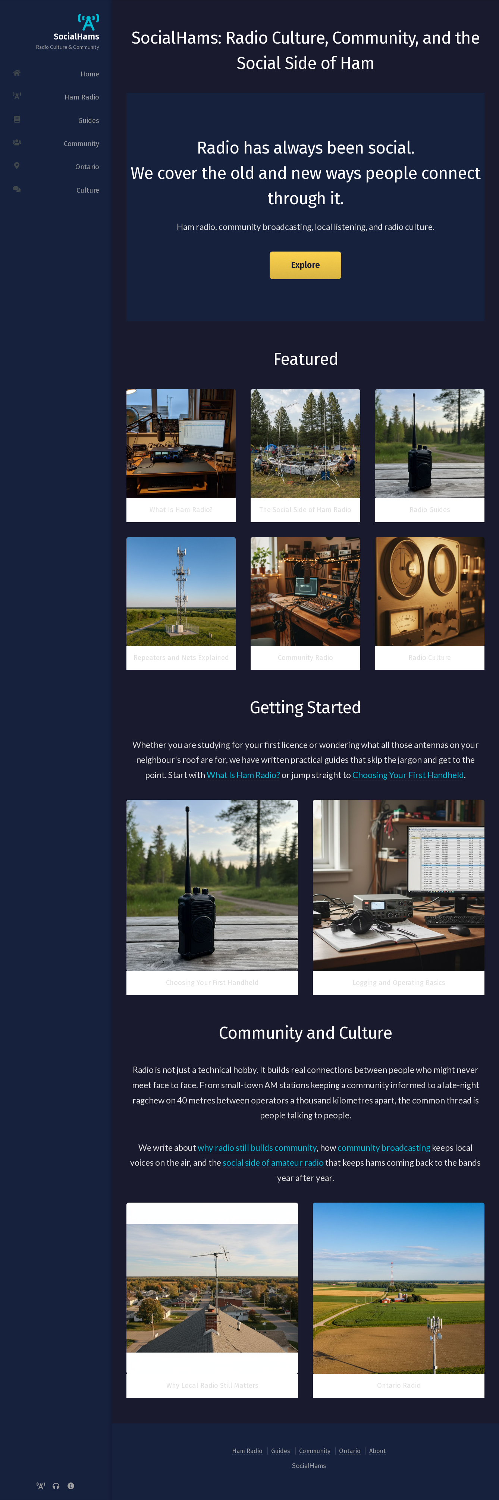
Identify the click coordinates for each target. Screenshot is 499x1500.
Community (314, 1451)
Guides (280, 1451)
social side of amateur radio (273, 1163)
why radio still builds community (257, 1148)
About (377, 1451)
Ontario (350, 1451)
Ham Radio (247, 1451)
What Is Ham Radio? (243, 775)
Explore (305, 265)
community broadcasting (384, 1148)
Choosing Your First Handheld (408, 775)
